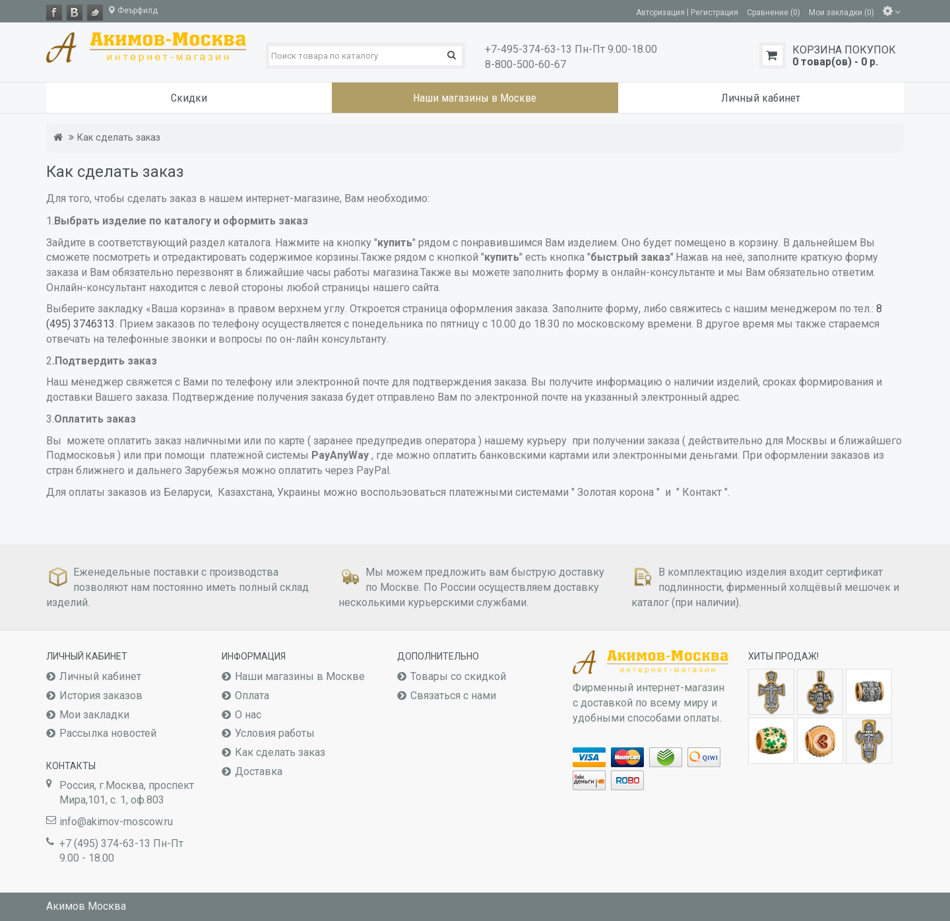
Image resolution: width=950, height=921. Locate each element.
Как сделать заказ (118, 137)
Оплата (252, 695)
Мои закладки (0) (841, 12)
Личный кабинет (100, 676)
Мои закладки (94, 714)
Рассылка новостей (107, 733)
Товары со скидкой (458, 676)
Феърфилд (133, 10)
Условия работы (275, 733)
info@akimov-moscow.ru (116, 821)
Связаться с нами (453, 695)
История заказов (100, 695)
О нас (248, 714)
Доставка (258, 771)
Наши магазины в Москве (300, 676)
